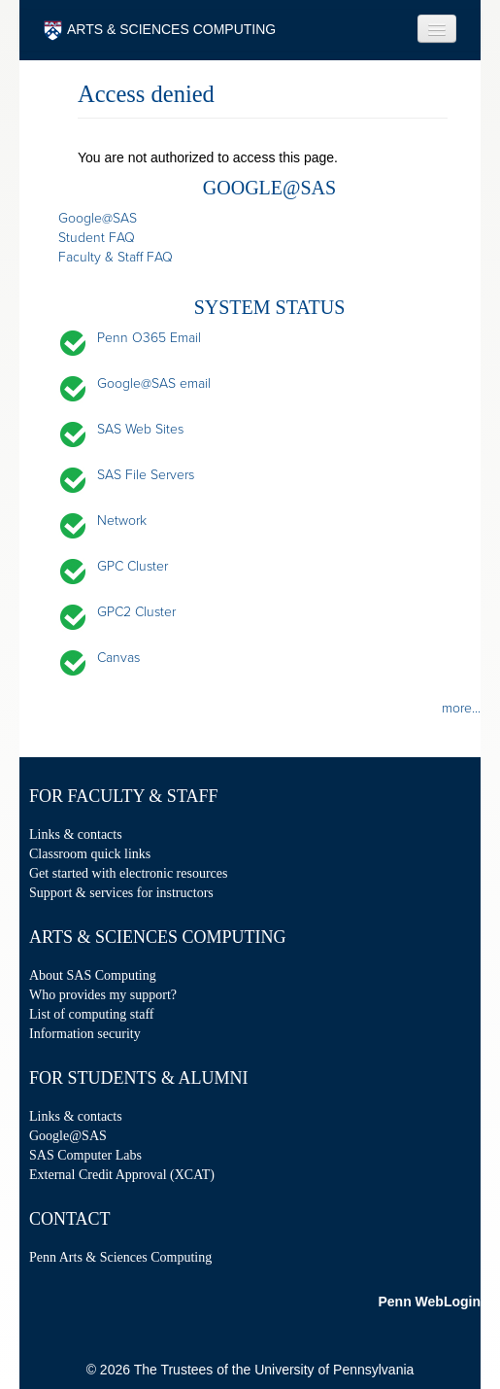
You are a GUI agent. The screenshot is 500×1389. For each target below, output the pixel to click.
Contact (70, 1219)
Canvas (118, 657)
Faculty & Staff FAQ (115, 257)
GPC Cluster (132, 566)
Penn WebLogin (429, 1301)
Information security (85, 1033)
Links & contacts (75, 834)
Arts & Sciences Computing (157, 937)
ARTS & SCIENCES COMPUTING (160, 30)
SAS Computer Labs (85, 1155)
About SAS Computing (92, 975)
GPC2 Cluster (136, 612)
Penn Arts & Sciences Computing (120, 1257)
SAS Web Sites (140, 429)
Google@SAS (97, 218)
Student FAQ (96, 237)
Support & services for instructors (121, 892)
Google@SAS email (154, 383)
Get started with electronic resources (128, 873)
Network (122, 520)
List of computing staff (91, 1014)
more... (461, 708)
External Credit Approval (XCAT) (122, 1174)
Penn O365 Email (149, 338)
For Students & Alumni (139, 1078)
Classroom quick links (89, 854)
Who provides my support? (103, 995)
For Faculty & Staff (123, 796)
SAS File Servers (145, 475)
